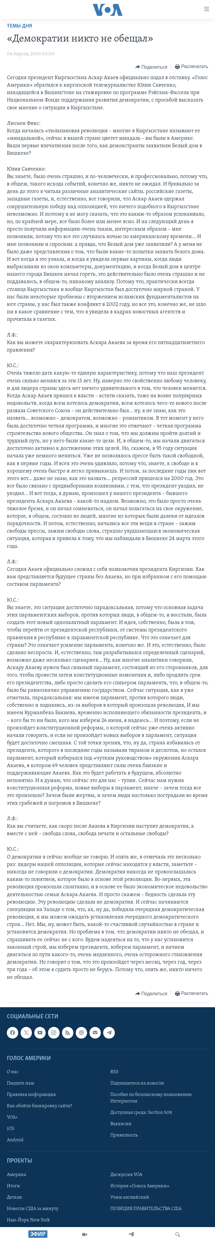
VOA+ (12, 1117)
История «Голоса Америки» (139, 1186)
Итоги (13, 1186)
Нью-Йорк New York (28, 1220)
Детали (14, 1197)
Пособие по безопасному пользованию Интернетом (151, 1098)
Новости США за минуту (32, 1208)
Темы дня (19, 26)
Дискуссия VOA (126, 1174)
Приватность (124, 1135)
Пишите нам (20, 1083)
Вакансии (121, 1124)
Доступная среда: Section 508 (141, 1112)
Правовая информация (31, 1094)
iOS (10, 1128)
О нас (12, 1072)
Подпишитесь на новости (137, 1083)
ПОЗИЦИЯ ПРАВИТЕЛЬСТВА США (146, 1208)
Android (15, 1140)
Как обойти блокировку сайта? (39, 1106)
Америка (16, 1174)
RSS (114, 1072)
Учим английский (129, 1197)
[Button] (151, 67)
